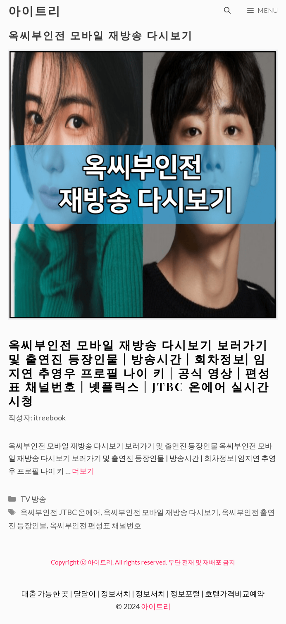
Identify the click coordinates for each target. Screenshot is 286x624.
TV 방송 (33, 498)
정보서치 (116, 593)
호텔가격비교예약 (235, 593)
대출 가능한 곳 (45, 593)
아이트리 (34, 10)
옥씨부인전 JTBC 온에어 (60, 512)
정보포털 (185, 593)
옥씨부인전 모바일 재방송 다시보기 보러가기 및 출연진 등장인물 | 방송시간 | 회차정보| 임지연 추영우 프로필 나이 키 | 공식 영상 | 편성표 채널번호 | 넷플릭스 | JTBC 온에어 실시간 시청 (139, 372)
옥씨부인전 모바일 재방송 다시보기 (161, 512)
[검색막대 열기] (227, 10)
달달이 (85, 593)
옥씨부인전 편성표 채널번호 (95, 525)
